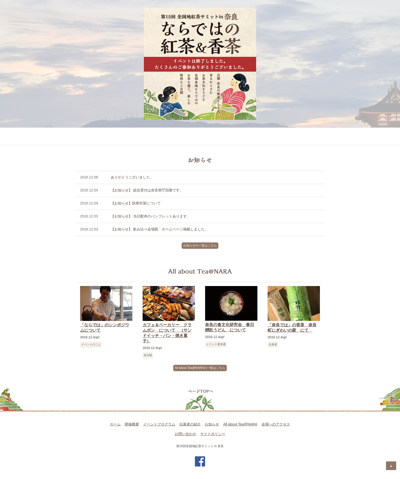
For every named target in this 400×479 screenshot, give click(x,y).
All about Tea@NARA (249, 137)
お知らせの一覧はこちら (200, 245)
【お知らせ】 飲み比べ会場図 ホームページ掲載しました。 (159, 229)
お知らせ (206, 137)
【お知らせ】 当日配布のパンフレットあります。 (150, 216)
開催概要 (90, 137)
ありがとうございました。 (132, 177)
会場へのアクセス (301, 137)
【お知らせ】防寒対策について (136, 203)
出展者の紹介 (174, 137)
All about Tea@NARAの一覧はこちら (200, 368)
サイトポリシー (212, 434)
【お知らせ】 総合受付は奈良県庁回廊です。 (147, 190)
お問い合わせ (185, 434)
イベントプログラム (131, 137)
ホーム (115, 424)
